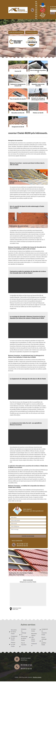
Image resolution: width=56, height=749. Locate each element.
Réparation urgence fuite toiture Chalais (34, 637)
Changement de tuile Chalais (13, 638)
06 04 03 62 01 (36, 14)
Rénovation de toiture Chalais (13, 631)
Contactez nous (31, 32)
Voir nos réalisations (16, 32)
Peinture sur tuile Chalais (13, 644)
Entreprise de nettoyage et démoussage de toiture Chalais (24, 634)
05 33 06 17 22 (36, 5)
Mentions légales (37, 677)
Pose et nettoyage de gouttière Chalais (44, 641)
